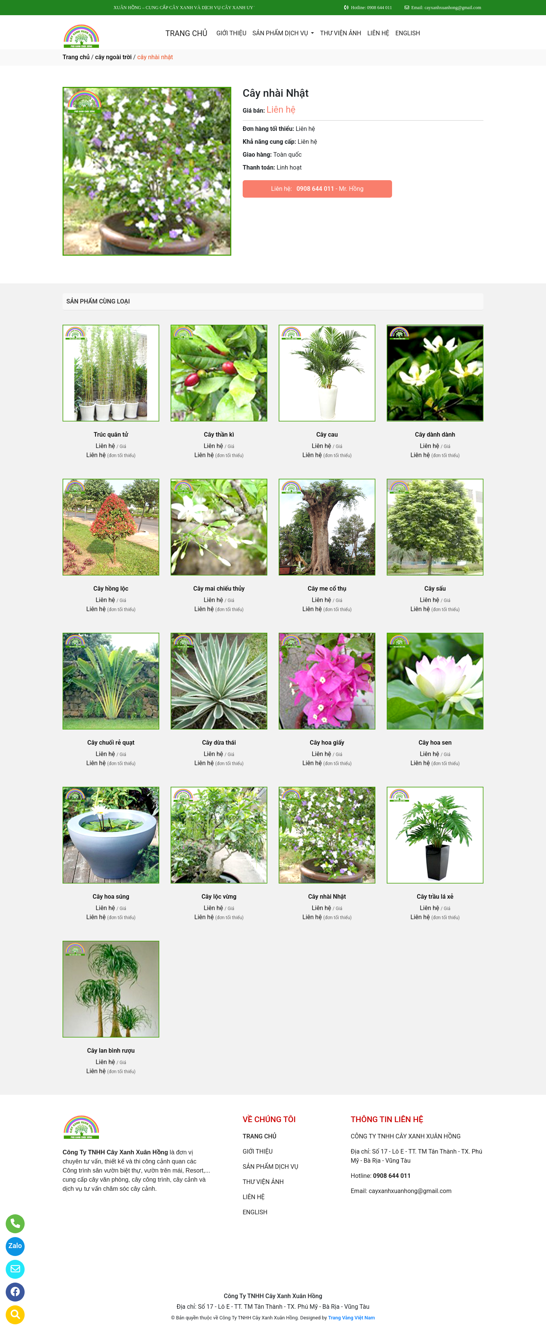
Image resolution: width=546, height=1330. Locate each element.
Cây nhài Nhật (327, 896)
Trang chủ (76, 57)
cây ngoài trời (113, 57)
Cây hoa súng (111, 896)
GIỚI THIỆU (231, 33)
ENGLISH (407, 33)
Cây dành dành (435, 434)
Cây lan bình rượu (111, 1050)
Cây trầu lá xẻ (435, 896)
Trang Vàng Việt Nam (351, 1318)
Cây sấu (435, 588)
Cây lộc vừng (218, 896)
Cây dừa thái (219, 742)
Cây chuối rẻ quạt (110, 742)
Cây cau (327, 434)
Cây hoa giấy (327, 742)
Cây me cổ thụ (327, 588)
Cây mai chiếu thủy (219, 588)
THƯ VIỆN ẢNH (340, 33)
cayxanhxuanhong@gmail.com (410, 1191)
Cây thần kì (219, 434)
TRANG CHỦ (186, 33)
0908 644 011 (315, 188)
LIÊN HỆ (378, 33)
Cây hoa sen (435, 742)
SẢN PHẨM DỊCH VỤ (281, 33)
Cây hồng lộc (110, 588)
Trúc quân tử (111, 434)
